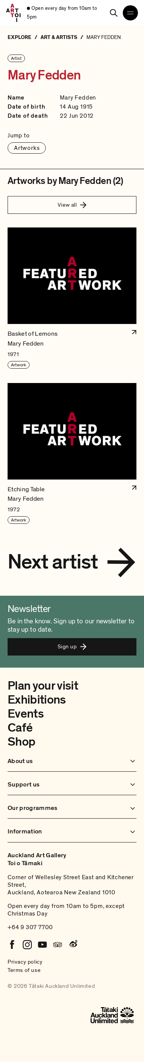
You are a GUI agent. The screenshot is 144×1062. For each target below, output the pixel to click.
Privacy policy (25, 961)
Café (20, 727)
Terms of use (24, 970)
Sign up (72, 646)
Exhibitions (37, 699)
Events (26, 713)
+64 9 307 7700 (30, 927)
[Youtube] (42, 944)
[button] (72, 298)
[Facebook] (12, 944)
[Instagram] (27, 944)
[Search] (113, 12)
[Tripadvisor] (57, 944)
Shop (21, 741)
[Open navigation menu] (130, 12)
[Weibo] (72, 944)
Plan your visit (43, 685)
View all (72, 205)
